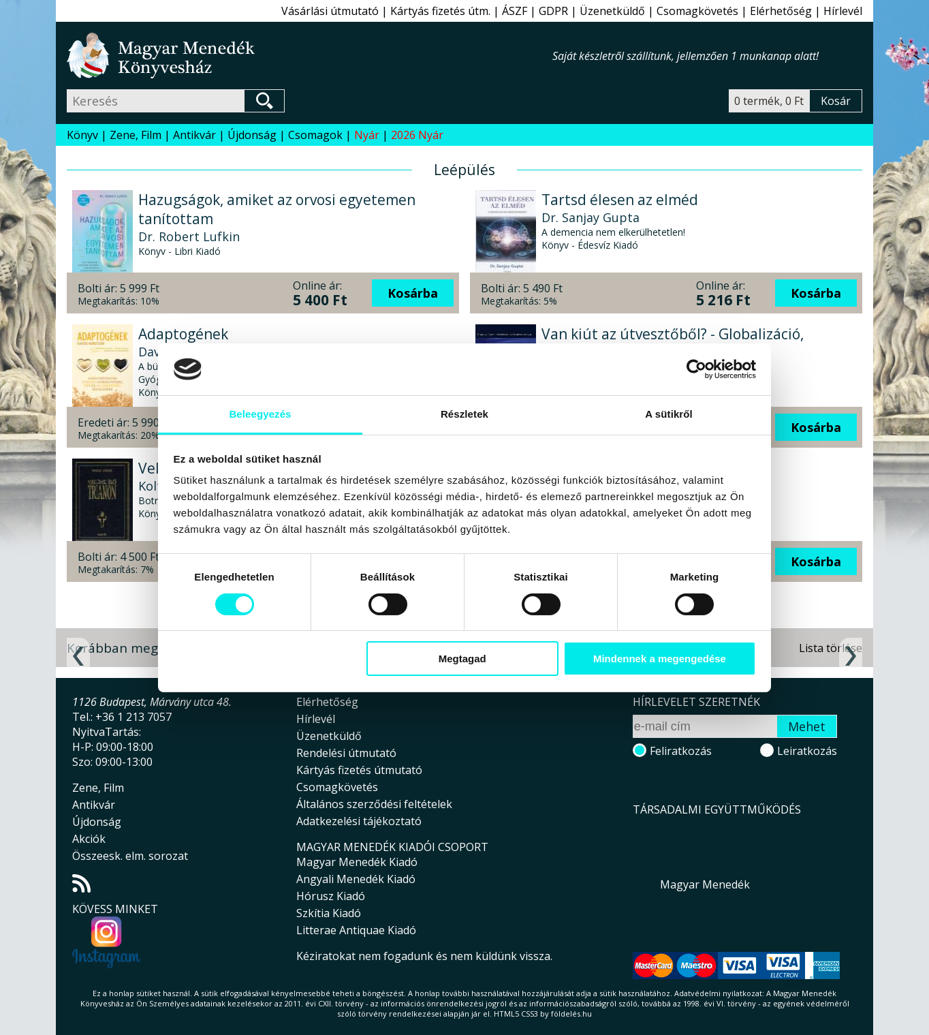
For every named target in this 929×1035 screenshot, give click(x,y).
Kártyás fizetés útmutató (359, 769)
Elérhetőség (781, 10)
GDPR (553, 10)
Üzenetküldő (612, 10)
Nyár (366, 134)
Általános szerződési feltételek (374, 804)
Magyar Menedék (705, 884)
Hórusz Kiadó (330, 896)
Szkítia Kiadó (328, 913)
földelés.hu (571, 1013)
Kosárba (413, 293)
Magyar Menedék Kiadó (357, 861)
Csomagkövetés (697, 10)
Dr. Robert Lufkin (189, 236)
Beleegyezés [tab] (260, 414)
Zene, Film (135, 134)
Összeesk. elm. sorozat (130, 855)
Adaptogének (183, 333)
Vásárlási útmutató (330, 10)
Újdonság (252, 134)
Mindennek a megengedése (659, 658)
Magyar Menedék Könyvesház (309, 55)
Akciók (89, 838)
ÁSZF (514, 10)
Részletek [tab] (464, 414)
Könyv (82, 134)
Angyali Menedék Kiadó (355, 878)
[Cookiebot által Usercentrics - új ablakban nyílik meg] (696, 369)
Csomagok (315, 134)
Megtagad (462, 658)
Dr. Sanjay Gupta (590, 217)
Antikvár (194, 134)
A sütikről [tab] (669, 414)
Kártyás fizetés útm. (440, 10)
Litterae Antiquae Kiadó (356, 930)
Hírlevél (842, 10)
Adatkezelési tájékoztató (359, 821)
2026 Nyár (417, 134)
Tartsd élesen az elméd (619, 199)
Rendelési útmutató (346, 752)
